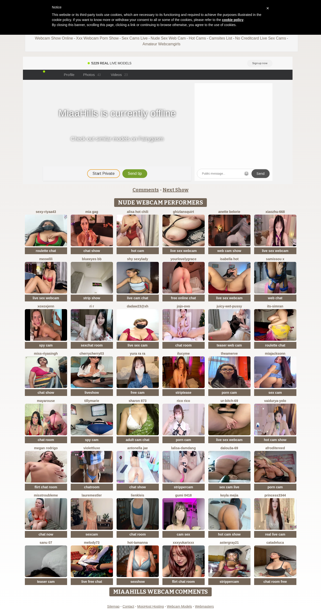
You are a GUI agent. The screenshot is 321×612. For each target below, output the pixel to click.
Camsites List (220, 38)
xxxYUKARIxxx (183, 542)
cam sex (183, 534)
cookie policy (233, 20)
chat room (183, 345)
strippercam (183, 487)
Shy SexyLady (137, 259)
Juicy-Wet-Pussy (229, 306)
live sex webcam (183, 251)
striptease (183, 392)
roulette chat (46, 251)
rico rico (183, 401)
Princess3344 (275, 495)
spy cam (46, 345)
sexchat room (92, 345)
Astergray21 (229, 542)
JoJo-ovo (183, 306)
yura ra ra (137, 353)
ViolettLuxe (91, 448)
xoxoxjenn (45, 306)
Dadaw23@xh (137, 306)
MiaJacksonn (275, 353)
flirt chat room (46, 487)
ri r (92, 306)
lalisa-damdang (183, 448)
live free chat (91, 582)
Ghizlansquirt (183, 212)
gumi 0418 (183, 495)
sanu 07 (46, 542)
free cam (138, 392)
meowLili (45, 259)
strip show (91, 298)
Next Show (175, 190)
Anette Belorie (229, 212)
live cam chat (137, 298)
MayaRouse (46, 401)
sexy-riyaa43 (46, 212)
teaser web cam (229, 345)
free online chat (183, 298)
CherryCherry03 (91, 353)
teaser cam (46, 582)
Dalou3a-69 (229, 448)
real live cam (275, 534)
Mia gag (91, 212)
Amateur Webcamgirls (161, 44)
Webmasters (204, 606)
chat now (46, 534)
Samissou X (275, 259)
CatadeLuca (275, 542)
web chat (275, 298)
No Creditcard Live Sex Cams (260, 38)
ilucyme (183, 353)
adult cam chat (137, 440)
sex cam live (229, 487)
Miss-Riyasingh (46, 353)
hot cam (137, 251)
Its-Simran (275, 306)
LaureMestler (92, 495)
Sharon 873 (138, 401)
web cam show (229, 251)
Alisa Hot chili (137, 212)
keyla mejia (229, 495)
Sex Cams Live (135, 38)
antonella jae (137, 448)
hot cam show (275, 440)
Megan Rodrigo (46, 448)
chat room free (275, 582)
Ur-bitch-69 (229, 401)
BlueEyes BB (92, 259)
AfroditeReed (275, 448)
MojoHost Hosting (150, 606)
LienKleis (137, 495)
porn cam (229, 392)
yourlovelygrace (183, 259)
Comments (146, 190)
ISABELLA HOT (229, 259)
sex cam (275, 392)
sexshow (137, 582)
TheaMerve (229, 353)
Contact (128, 606)
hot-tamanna (137, 542)
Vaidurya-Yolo (275, 401)
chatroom (91, 487)
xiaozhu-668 (275, 212)
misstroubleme (46, 495)
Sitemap (113, 606)
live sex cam (138, 345)
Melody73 (92, 542)
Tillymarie (91, 401)
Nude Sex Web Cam (168, 38)
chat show (92, 251)
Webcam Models (179, 606)
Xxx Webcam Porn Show (97, 38)
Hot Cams (197, 38)
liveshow (91, 392)
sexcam (91, 534)
